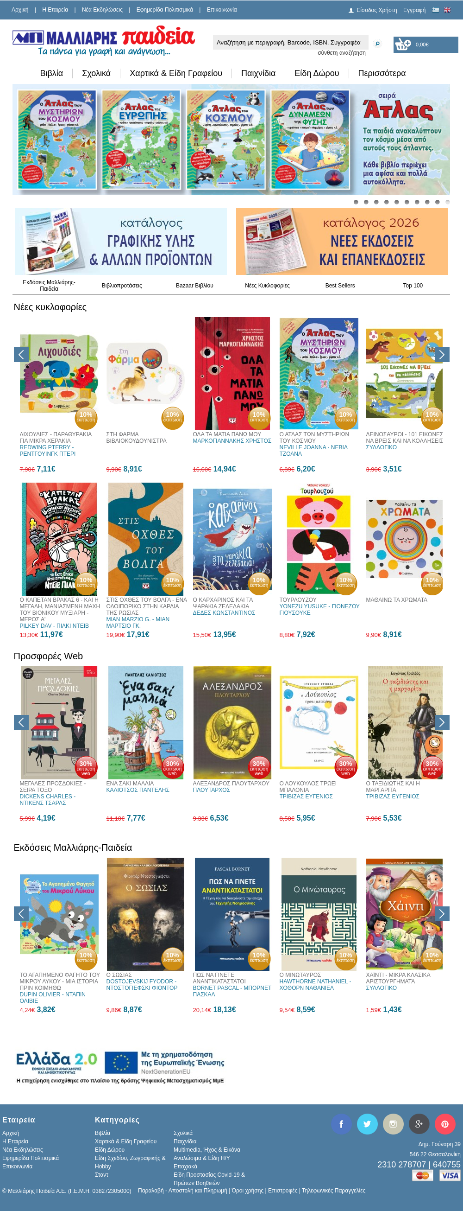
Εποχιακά (185, 1166)
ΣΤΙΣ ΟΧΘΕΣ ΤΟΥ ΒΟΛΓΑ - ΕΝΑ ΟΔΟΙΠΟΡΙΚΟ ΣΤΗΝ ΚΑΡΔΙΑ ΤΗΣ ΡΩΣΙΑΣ (146, 606)
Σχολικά (96, 73)
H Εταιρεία (55, 9)
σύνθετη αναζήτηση (342, 53)
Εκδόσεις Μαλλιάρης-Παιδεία (49, 285)
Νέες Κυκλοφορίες (267, 285)
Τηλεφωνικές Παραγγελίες (333, 1190)
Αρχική (20, 9)
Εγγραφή (414, 10)
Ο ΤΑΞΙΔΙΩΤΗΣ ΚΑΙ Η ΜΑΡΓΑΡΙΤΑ (393, 786)
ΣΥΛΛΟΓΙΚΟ (381, 447)
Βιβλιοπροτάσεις (122, 285)
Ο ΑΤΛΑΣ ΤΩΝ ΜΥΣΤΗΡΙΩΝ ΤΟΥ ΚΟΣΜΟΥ (315, 437)
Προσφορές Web (48, 656)
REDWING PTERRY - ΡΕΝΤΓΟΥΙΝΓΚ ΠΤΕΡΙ (48, 450)
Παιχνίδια (258, 73)
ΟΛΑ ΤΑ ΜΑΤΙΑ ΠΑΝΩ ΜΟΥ (227, 434)
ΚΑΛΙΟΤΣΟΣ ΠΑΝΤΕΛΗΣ (137, 790)
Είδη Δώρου (316, 73)
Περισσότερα (382, 73)
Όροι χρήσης (247, 1190)
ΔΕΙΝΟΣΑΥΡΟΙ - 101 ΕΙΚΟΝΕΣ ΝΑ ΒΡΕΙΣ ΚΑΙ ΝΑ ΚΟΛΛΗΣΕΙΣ (405, 437)
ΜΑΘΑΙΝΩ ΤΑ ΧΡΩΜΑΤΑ (397, 600)
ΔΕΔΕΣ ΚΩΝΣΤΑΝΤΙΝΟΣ (224, 613)
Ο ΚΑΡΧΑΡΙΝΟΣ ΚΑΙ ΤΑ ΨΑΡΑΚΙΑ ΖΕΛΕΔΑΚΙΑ (223, 603)
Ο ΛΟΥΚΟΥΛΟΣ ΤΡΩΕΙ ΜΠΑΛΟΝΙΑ (308, 786)
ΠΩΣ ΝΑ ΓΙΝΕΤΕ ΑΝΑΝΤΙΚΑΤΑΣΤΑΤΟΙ (219, 978)
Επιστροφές (283, 1190)
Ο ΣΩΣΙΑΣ (119, 975)
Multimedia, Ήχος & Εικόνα (207, 1150)
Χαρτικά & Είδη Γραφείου (176, 73)
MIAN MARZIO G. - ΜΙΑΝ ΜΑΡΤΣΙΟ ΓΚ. (138, 622)
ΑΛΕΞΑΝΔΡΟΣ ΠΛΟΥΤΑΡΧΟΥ (231, 783)
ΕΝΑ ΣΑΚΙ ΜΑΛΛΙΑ (130, 783)
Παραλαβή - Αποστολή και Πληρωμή (182, 1190)
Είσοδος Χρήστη (377, 10)
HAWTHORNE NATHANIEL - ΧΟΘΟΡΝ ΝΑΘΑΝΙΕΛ (315, 984)
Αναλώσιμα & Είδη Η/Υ (202, 1158)
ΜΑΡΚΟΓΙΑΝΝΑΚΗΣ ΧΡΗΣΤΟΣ (232, 441)
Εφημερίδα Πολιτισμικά (165, 9)
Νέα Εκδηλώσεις (102, 9)
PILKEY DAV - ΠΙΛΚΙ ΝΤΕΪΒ (54, 626)
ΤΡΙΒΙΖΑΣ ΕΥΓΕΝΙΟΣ (306, 796)
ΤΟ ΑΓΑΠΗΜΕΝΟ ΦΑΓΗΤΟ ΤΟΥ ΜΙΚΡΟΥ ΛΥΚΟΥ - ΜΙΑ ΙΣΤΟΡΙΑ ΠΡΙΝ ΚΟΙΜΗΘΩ (60, 981)
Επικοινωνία (222, 9)
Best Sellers (340, 285)
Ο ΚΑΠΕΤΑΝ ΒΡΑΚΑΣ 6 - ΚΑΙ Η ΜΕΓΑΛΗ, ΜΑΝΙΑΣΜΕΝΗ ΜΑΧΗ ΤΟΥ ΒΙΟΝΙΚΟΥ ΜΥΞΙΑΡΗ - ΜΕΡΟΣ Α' (60, 610)
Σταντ (101, 1175)
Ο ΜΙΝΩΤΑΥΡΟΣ (300, 975)
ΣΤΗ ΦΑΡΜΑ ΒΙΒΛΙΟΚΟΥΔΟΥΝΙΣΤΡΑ (136, 437)
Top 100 (413, 285)
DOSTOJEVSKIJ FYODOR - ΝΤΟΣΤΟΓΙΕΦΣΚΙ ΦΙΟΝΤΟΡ (142, 984)
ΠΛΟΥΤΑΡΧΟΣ (212, 790)
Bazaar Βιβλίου (194, 285)
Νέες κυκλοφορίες (50, 307)
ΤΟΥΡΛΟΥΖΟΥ (298, 600)
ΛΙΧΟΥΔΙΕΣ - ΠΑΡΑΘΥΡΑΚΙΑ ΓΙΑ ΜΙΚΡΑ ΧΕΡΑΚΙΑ (56, 437)
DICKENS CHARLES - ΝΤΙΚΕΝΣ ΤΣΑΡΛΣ (48, 799)
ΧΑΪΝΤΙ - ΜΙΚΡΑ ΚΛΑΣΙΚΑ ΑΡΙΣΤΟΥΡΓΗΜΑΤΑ (398, 978)
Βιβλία (51, 73)
